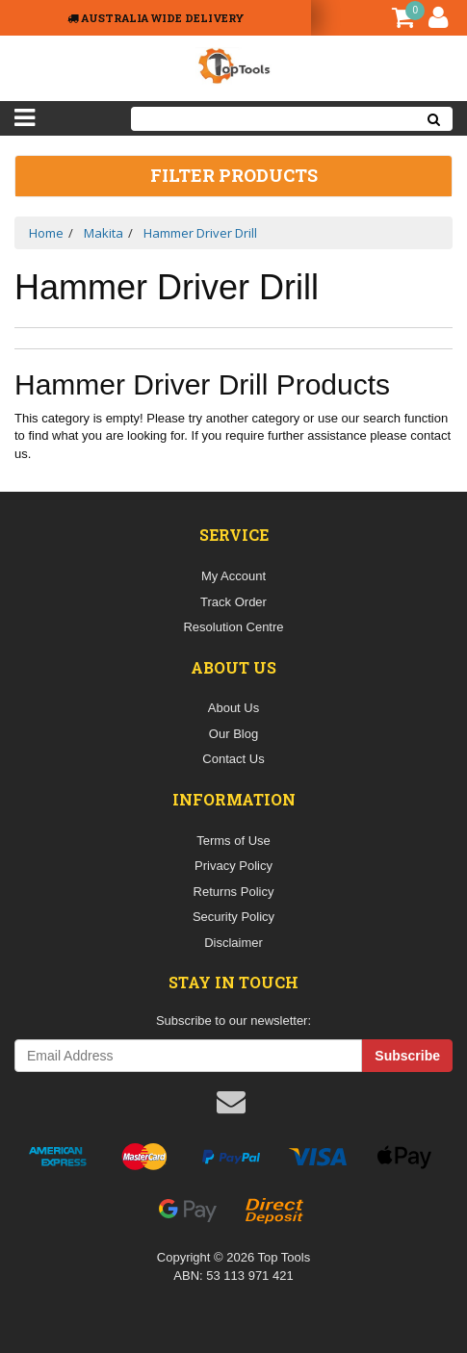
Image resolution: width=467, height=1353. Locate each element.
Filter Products (234, 176)
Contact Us (233, 759)
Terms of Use (233, 840)
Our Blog (233, 734)
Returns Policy (234, 891)
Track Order (233, 602)
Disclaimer (233, 942)
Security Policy (233, 916)
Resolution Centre (233, 627)
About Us (233, 708)
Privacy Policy (233, 865)
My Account (233, 576)
